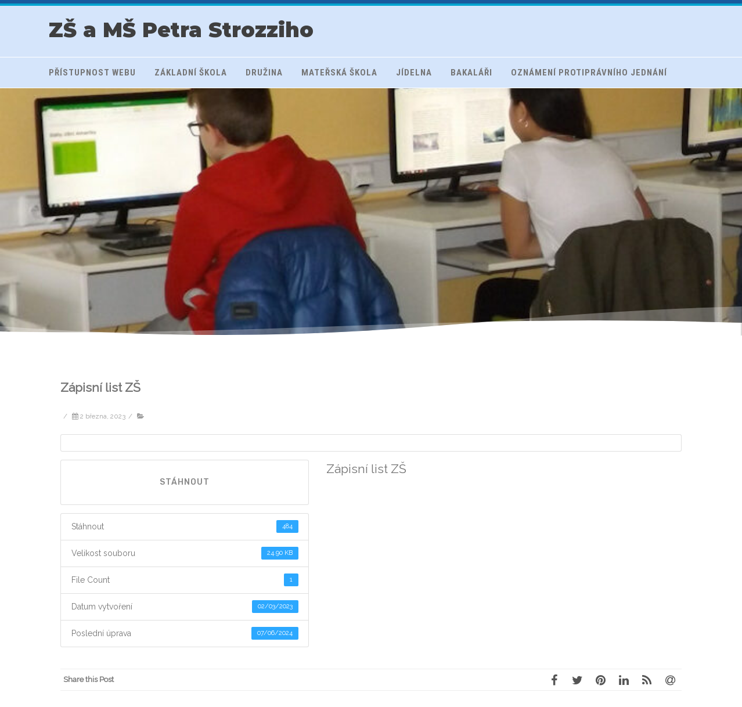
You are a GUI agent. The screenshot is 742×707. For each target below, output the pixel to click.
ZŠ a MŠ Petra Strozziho (181, 29)
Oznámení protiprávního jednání (589, 72)
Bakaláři (471, 72)
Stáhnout (185, 482)
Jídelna (414, 72)
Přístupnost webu (92, 72)
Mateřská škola (339, 72)
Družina (264, 72)
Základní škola (190, 72)
